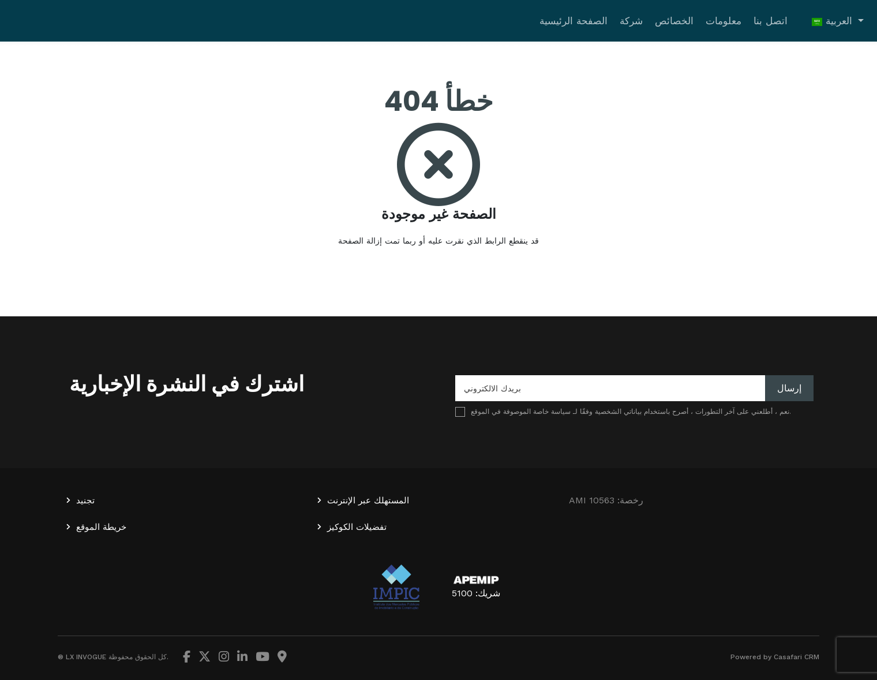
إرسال (789, 388)
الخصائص (674, 21)
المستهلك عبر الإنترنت (368, 500)
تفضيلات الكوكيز (357, 527)
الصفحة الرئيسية (573, 21)
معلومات (723, 21)
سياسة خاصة (552, 412)
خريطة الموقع (101, 527)
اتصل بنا (771, 21)
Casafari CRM (796, 657)
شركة (631, 21)
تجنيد (85, 500)
